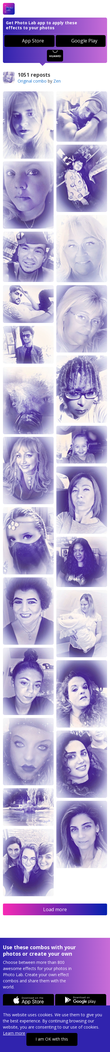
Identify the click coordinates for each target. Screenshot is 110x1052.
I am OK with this (51, 1039)
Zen (57, 81)
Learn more (14, 1033)
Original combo (32, 81)
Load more (55, 909)
